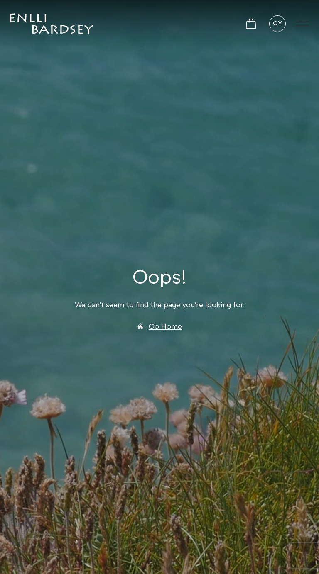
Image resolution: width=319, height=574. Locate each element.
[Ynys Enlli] (51, 23)
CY (277, 23)
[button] (302, 23)
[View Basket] (251, 24)
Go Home (159, 326)
